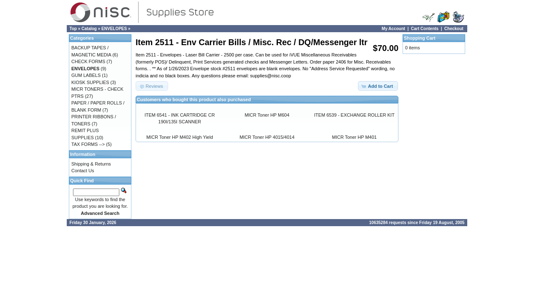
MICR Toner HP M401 (354, 137)
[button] (378, 86)
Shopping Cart (420, 38)
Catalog (89, 28)
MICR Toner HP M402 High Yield (179, 137)
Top (73, 28)
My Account (393, 28)
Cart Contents (424, 28)
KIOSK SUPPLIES (90, 82)
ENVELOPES (114, 28)
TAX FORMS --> (88, 144)
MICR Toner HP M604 (266, 114)
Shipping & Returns (91, 163)
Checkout (453, 28)
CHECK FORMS (88, 61)
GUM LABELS (86, 75)
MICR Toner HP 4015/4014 (267, 137)
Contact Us (82, 170)
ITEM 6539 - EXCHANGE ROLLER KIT (354, 114)
